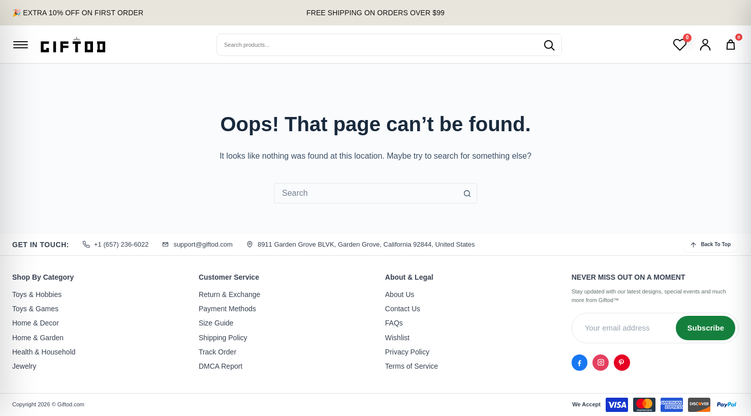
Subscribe (705, 327)
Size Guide (216, 323)
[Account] (705, 45)
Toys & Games (35, 309)
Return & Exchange (229, 294)
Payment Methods (227, 309)
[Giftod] (73, 44)
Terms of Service (411, 367)
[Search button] (467, 193)
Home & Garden (38, 338)
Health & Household (44, 352)
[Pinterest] (617, 361)
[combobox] (365, 193)
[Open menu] (20, 45)
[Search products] (548, 44)
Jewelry (24, 367)
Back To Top (710, 245)
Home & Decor (35, 323)
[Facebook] (579, 361)
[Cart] (731, 45)
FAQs (394, 323)
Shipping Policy (223, 338)
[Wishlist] (680, 45)
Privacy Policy (407, 352)
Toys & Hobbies (36, 294)
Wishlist (397, 338)
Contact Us (402, 309)
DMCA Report (220, 367)
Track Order (217, 352)
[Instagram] (598, 361)
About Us (400, 294)
